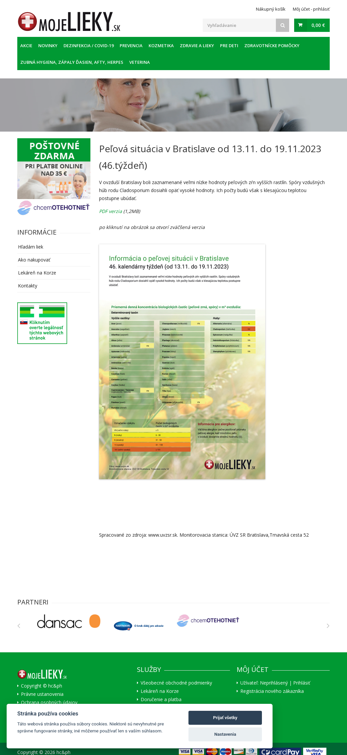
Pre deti (229, 46)
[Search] (282, 25)
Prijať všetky (225, 717)
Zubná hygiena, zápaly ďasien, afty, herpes (71, 62)
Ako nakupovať (34, 260)
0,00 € (318, 25)
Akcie (26, 46)
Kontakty (27, 285)
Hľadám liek (30, 247)
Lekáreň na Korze (37, 273)
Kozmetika (161, 46)
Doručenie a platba (161, 699)
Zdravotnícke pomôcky (271, 46)
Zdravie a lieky (197, 46)
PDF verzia (110, 211)
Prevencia (131, 46)
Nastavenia (225, 734)
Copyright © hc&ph (41, 686)
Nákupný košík (271, 9)
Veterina (139, 62)
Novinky (48, 46)
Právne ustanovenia (42, 694)
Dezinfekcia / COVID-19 (88, 46)
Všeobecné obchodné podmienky (176, 683)
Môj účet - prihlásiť (311, 9)
